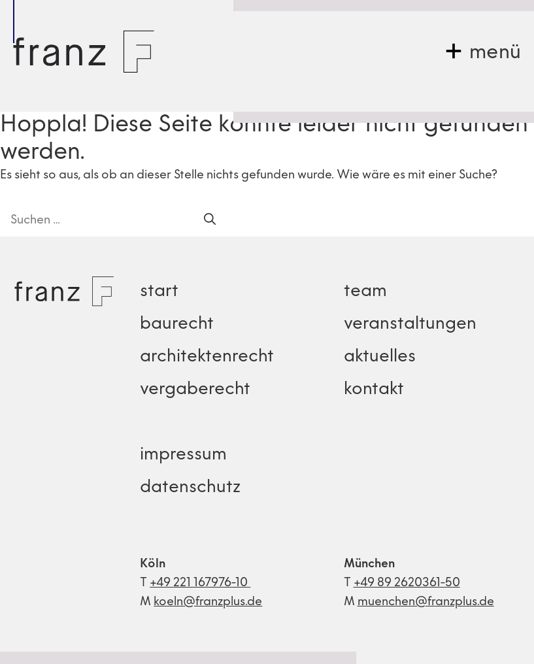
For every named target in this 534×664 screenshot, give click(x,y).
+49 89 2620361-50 (407, 583)
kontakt (374, 390)
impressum (183, 455)
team (365, 292)
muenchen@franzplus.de (426, 602)
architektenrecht (207, 357)
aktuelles (380, 357)
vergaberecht (195, 390)
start (159, 292)
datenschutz (190, 488)
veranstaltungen (410, 324)
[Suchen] (209, 221)
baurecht (177, 324)
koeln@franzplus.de (208, 602)
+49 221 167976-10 (200, 583)
